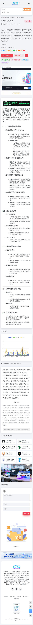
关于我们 (25, 596)
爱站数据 (16, 375)
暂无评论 (5, 484)
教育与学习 (13, 17)
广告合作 (18, 596)
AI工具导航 (15, 619)
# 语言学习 (5, 62)
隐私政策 (12, 596)
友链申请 (6, 596)
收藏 (28, 21)
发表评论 (26, 513)
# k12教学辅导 (16, 60)
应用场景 (7, 17)
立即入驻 (27, 9)
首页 (3, 17)
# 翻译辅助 (25, 60)
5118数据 (7, 375)
